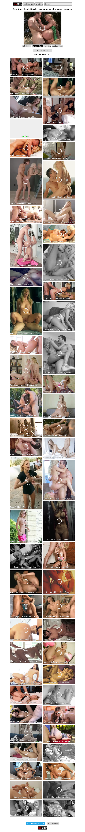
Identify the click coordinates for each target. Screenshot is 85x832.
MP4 (28, 46)
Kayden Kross (37, 46)
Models (39, 4)
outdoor (55, 46)
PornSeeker (53, 823)
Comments (42, 50)
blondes (48, 46)
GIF (23, 46)
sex (61, 46)
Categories (29, 4)
